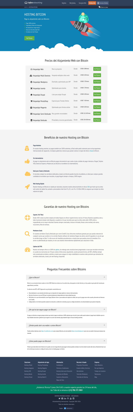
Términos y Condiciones (62, 368)
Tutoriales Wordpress (82, 374)
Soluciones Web (82, 3)
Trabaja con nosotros (100, 371)
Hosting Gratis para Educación (64, 371)
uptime (57, 249)
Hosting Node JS (42, 377)
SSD (88, 187)
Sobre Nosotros (99, 365)
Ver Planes (29, 38)
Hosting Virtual (28, 377)
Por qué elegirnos (99, 368)
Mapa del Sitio (60, 380)
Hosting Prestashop (43, 365)
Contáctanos (59, 365)
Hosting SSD (27, 371)
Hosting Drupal (42, 371)
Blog (96, 377)
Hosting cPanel (28, 365)
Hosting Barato (28, 374)
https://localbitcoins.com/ (47, 331)
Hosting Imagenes (29, 368)
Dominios (64, 3)
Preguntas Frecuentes (82, 365)
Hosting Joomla (42, 374)
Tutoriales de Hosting (82, 377)
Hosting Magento (42, 368)
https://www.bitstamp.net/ (78, 331)
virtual (91, 151)
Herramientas (80, 371)
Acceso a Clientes (102, 3)
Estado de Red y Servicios (83, 368)
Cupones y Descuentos (62, 377)
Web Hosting (72, 3)
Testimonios (98, 374)
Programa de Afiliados (62, 374)
